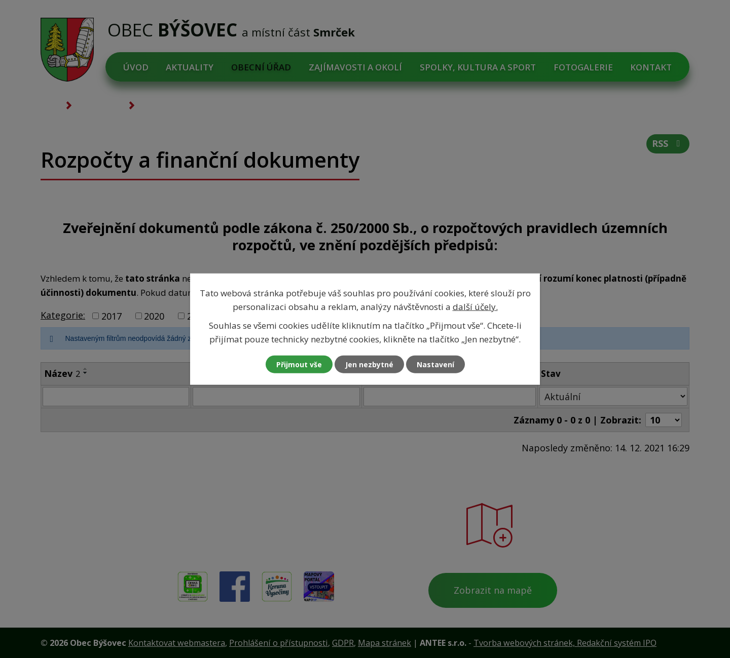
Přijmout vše (299, 364)
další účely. (475, 306)
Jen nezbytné (369, 364)
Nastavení (435, 364)
